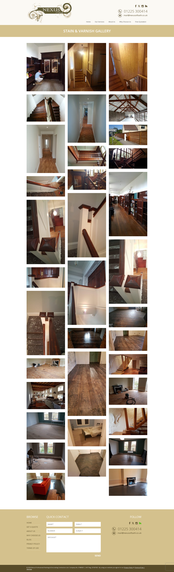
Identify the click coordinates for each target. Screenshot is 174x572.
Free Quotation (140, 22)
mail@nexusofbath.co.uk (135, 15)
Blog (29, 539)
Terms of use (33, 548)
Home (88, 22)
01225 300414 (135, 11)
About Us (112, 22)
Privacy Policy (33, 544)
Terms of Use (139, 567)
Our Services (99, 22)
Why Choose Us (125, 22)
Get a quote (32, 527)
